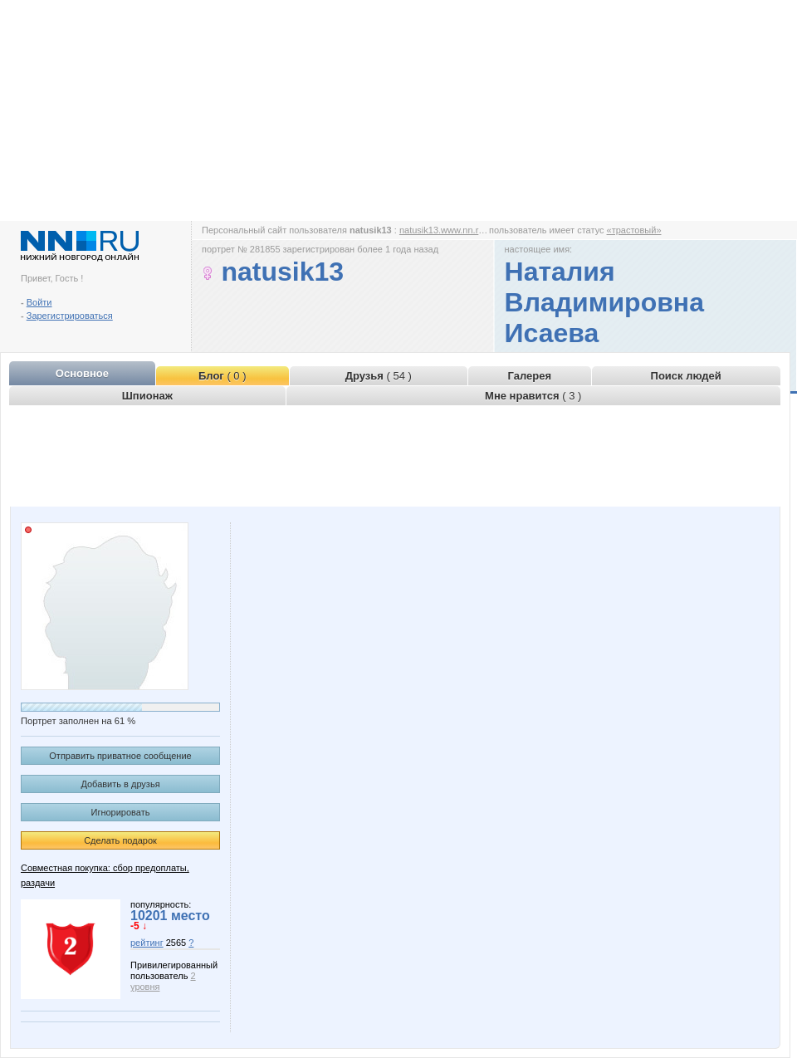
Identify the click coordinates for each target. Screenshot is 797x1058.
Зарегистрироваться (70, 316)
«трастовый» (634, 230)
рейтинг (147, 943)
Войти (39, 302)
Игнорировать (120, 812)
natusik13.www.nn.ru (441, 230)
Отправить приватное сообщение (120, 756)
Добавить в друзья (120, 784)
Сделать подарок (120, 840)
